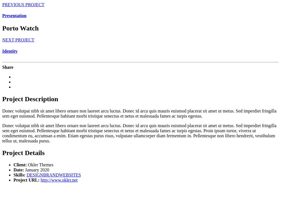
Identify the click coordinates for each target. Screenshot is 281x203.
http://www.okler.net (59, 180)
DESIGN (35, 175)
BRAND (51, 175)
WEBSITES (70, 175)
